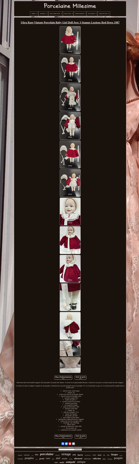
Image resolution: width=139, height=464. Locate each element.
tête (36, 454)
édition (104, 459)
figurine (80, 455)
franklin (121, 455)
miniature (27, 455)
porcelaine (47, 454)
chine (36, 459)
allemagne (109, 459)
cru (74, 454)
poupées (29, 458)
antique (81, 461)
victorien (20, 459)
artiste (70, 459)
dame (53, 459)
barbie (99, 455)
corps (94, 455)
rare (48, 458)
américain (87, 459)
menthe (64, 459)
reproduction (88, 455)
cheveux (57, 455)
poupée (118, 458)
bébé (56, 462)
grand (41, 458)
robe (108, 455)
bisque (114, 454)
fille (104, 455)
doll (58, 458)
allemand (78, 458)
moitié (62, 462)
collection (97, 458)
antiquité (70, 462)
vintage (66, 454)
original (20, 455)
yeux (32, 455)
